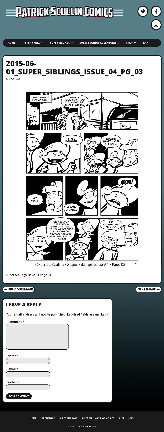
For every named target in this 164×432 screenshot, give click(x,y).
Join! (146, 42)
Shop (129, 42)
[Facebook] (156, 11)
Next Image (149, 289)
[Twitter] (142, 11)
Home (11, 42)
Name (13, 356)
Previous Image (18, 289)
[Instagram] (156, 24)
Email (12, 369)
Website (13, 382)
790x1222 (14, 78)
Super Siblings (60, 42)
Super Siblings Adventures (98, 42)
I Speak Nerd (32, 42)
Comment (15, 322)
